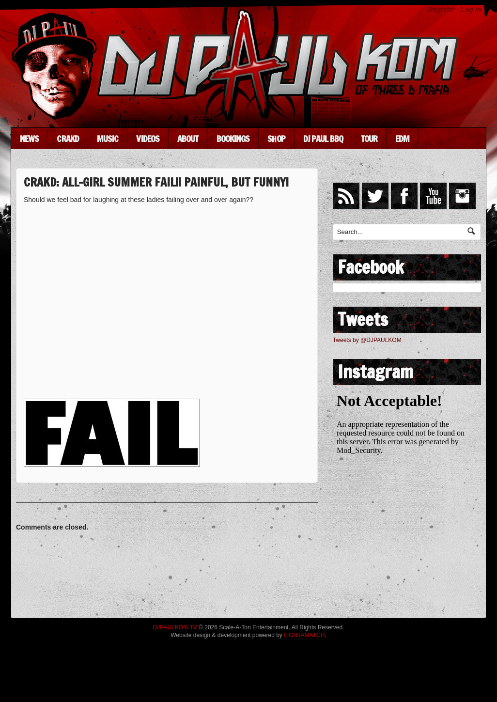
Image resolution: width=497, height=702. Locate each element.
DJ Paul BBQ (323, 138)
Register (441, 10)
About (188, 138)
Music (108, 138)
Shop (276, 138)
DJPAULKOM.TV (175, 627)
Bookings (233, 138)
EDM (402, 138)
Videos (147, 138)
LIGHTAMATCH (304, 635)
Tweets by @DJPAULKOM (367, 340)
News (29, 138)
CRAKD (68, 138)
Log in (471, 10)
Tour (369, 138)
